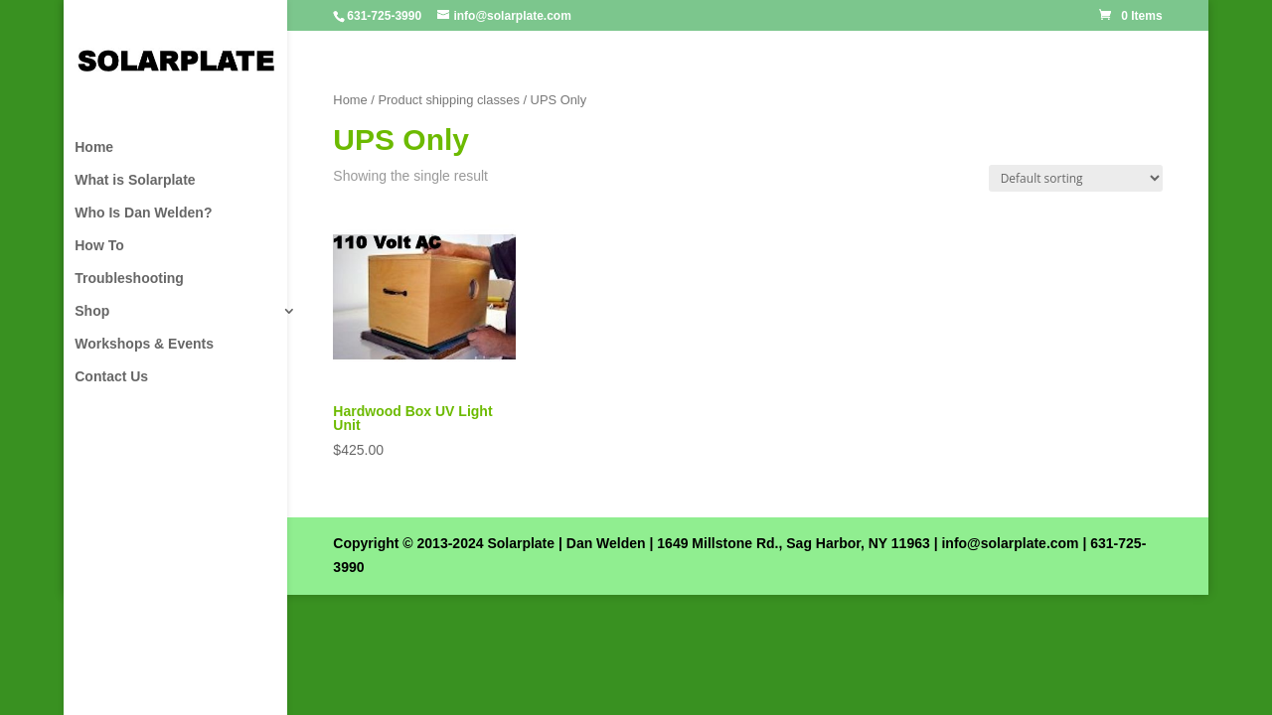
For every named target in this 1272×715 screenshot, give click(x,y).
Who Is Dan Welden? (143, 213)
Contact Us (111, 376)
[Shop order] (1076, 178)
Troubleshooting (129, 278)
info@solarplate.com (1009, 543)
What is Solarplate (135, 180)
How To (99, 245)
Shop (92, 311)
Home (94, 147)
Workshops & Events (144, 344)
